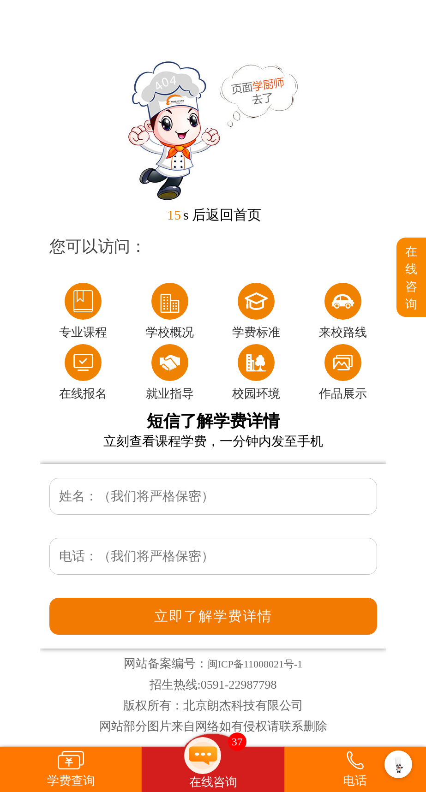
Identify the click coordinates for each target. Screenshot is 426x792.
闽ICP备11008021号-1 (255, 664)
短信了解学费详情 (213, 421)
